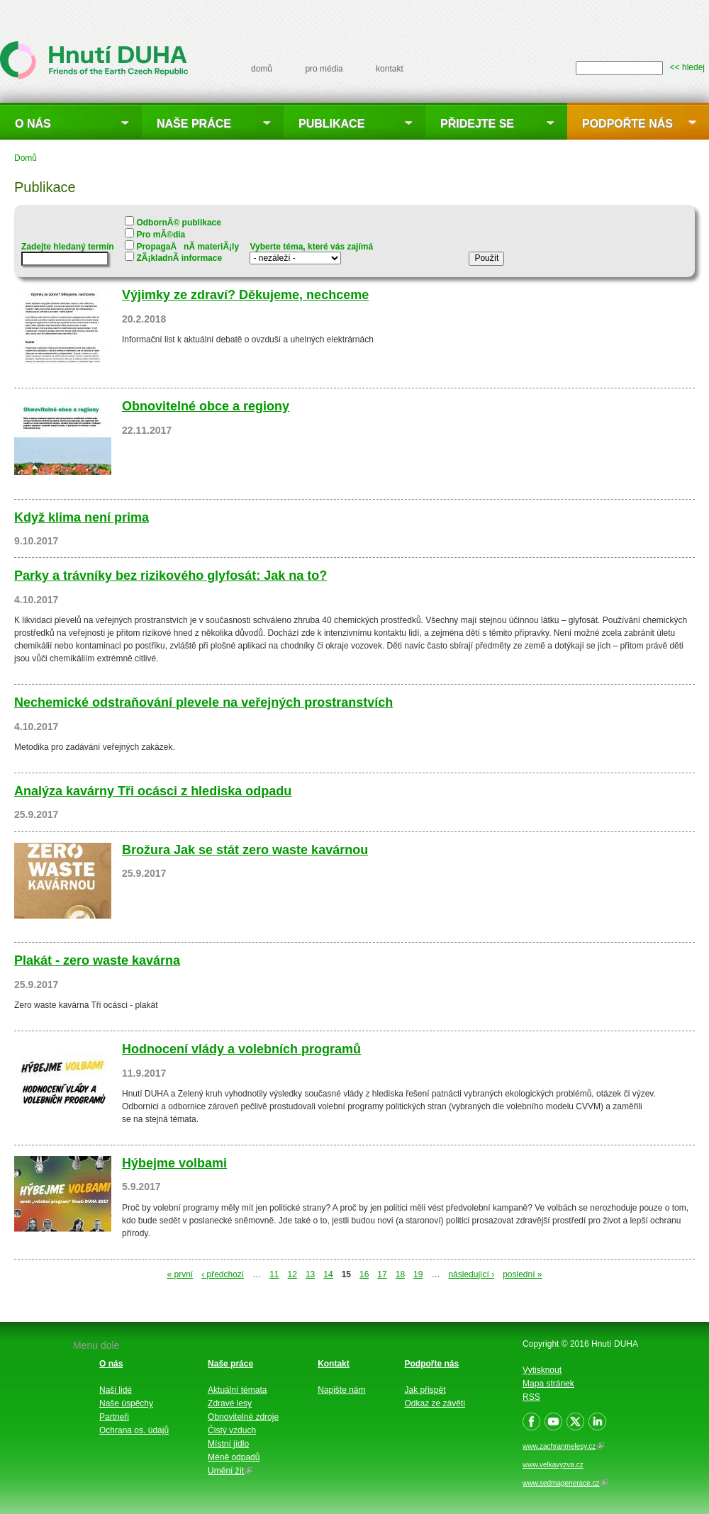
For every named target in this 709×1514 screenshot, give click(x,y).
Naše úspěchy (126, 1403)
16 (364, 1274)
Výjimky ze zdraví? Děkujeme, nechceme (245, 295)
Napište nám (341, 1390)
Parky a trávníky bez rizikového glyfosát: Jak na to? (170, 575)
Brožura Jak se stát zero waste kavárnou (245, 850)
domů (261, 69)
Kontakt (334, 1364)
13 (310, 1274)
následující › (471, 1274)
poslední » (522, 1274)
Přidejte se (477, 124)
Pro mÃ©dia (160, 235)
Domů (25, 158)
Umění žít (230, 1471)
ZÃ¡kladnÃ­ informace (179, 258)
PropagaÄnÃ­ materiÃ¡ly (187, 247)
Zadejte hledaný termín (67, 247)
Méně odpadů (233, 1457)
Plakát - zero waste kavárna (97, 960)
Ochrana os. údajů (134, 1430)
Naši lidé (115, 1390)
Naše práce (194, 124)
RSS (531, 1397)
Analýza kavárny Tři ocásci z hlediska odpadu (152, 791)
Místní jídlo (228, 1444)
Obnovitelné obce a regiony (205, 406)
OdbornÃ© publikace (178, 223)
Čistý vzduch (232, 1430)
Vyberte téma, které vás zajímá (311, 247)
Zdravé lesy (230, 1403)
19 (418, 1274)
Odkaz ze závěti (435, 1403)
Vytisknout (542, 1370)
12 (292, 1274)
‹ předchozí (222, 1274)
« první (180, 1274)
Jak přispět (425, 1390)
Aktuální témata (237, 1390)
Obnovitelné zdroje (243, 1417)
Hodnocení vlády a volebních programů (241, 1049)
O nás (33, 124)
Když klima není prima (81, 517)
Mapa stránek (548, 1384)
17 (381, 1274)
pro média (323, 69)
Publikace (331, 124)
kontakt (389, 69)
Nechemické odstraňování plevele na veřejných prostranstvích (203, 702)
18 (400, 1274)
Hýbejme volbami (174, 1163)
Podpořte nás (627, 124)
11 (274, 1274)
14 (328, 1274)
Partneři (114, 1417)
